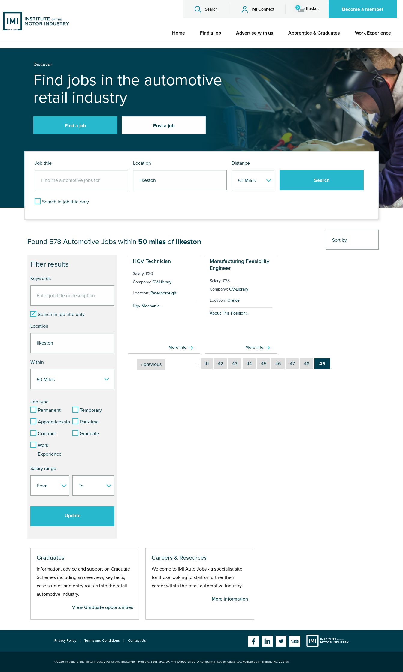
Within (37, 362)
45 (263, 364)
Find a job (210, 33)
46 (278, 364)
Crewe (233, 300)
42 (220, 364)
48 (306, 364)
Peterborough (163, 293)
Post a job (163, 126)
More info (177, 347)
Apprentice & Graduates (314, 33)
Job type (39, 402)
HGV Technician (152, 261)
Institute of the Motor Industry (327, 641)
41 (207, 364)
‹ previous (151, 364)
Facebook (253, 641)
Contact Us (137, 640)
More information (230, 599)
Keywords (40, 279)
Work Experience (373, 33)
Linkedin (267, 641)
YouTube (294, 641)
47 (292, 364)
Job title (43, 163)
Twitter (281, 641)
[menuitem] (178, 33)
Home (178, 33)
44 (249, 364)
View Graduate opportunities (102, 607)
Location (142, 163)
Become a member (362, 9)
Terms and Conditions (102, 640)
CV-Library (161, 282)
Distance (241, 163)
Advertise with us (254, 33)
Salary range (43, 469)
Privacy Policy (65, 640)
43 (235, 364)
